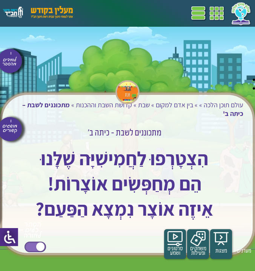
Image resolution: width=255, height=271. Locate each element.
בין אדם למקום (174, 104)
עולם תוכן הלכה (223, 104)
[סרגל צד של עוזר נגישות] (9, 237)
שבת (144, 104)
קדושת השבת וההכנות (104, 104)
